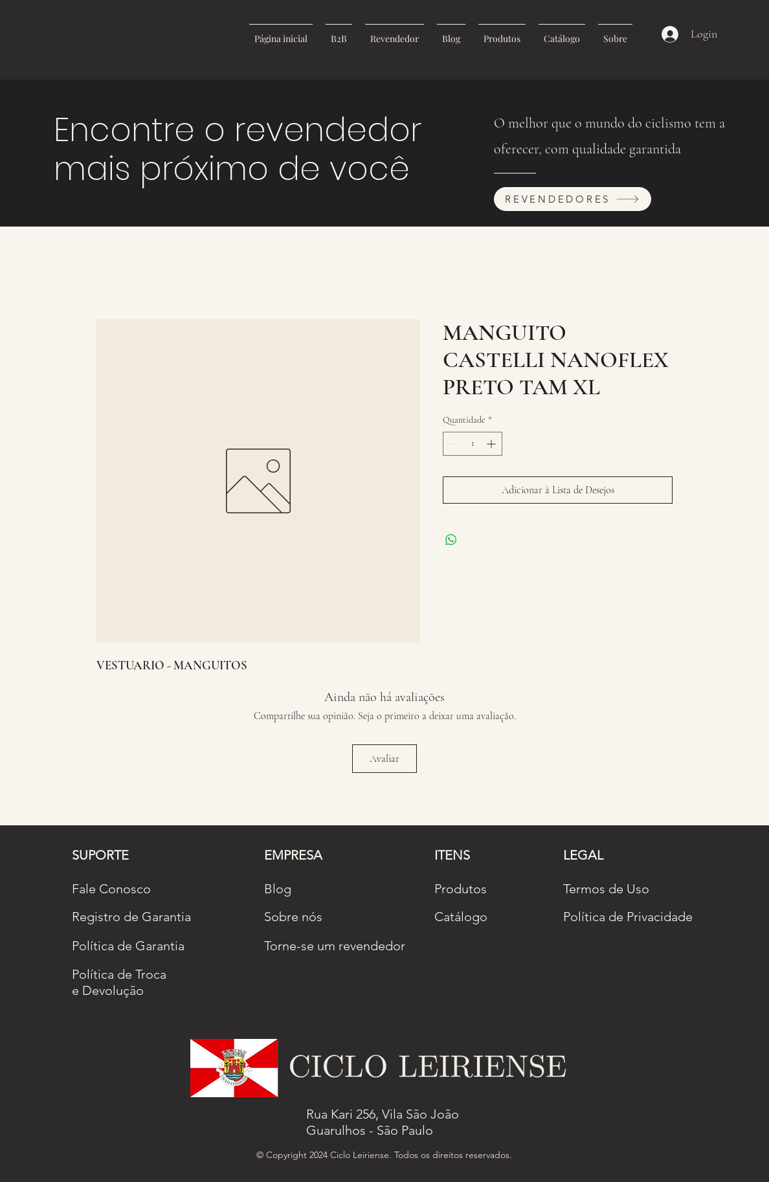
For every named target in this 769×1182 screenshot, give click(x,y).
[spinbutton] (472, 443)
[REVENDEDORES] (572, 199)
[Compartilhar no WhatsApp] (451, 540)
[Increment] (492, 443)
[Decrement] (453, 443)
